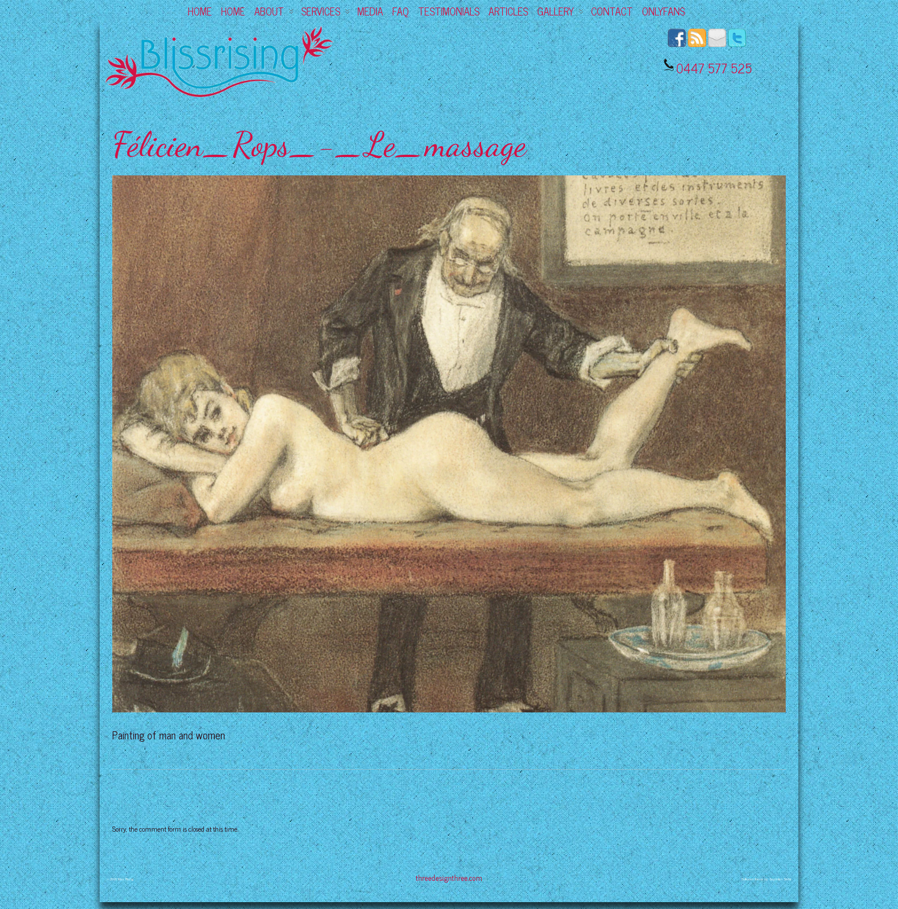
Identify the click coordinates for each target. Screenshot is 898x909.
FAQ (400, 10)
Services (325, 11)
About (274, 11)
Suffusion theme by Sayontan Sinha (766, 878)
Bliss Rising (125, 878)
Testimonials (448, 10)
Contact (612, 10)
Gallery (560, 11)
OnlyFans (663, 10)
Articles (508, 10)
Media (370, 10)
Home (200, 10)
